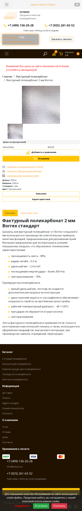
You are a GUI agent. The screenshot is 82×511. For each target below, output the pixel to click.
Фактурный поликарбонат (32, 76)
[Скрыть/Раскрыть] (6, 5)
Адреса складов (10, 403)
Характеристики (41, 199)
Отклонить (59, 506)
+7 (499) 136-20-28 (19, 461)
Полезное (7, 413)
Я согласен (41, 506)
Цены (5, 437)
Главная (7, 76)
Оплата (6, 397)
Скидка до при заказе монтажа (18, 39)
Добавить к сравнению (43, 152)
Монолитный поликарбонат (16, 363)
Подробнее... (23, 506)
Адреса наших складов (42, 4)
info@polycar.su (15, 466)
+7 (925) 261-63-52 (19, 473)
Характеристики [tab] (29, 213)
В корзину (43, 158)
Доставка (7, 392)
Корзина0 (72, 54)
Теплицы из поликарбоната (16, 374)
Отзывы (6, 432)
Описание (41, 193)
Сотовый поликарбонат (14, 358)
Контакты (7, 442)
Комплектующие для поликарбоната (21, 369)
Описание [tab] (10, 213)
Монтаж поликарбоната (15, 379)
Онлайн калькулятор (13, 408)
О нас (5, 426)
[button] (8, 132)
